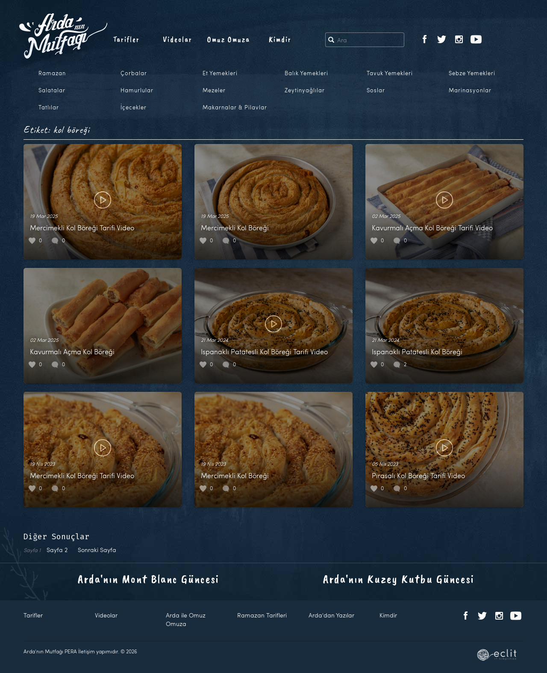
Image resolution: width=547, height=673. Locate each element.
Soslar (376, 90)
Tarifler (126, 39)
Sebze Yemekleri (472, 73)
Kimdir (280, 39)
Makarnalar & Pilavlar (235, 107)
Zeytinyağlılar (305, 90)
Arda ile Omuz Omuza (186, 619)
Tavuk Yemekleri (390, 73)
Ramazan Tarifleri (262, 615)
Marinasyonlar (470, 90)
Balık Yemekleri (306, 73)
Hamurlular (137, 90)
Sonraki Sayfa (97, 550)
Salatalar (51, 90)
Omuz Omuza (228, 39)
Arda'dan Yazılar (331, 615)
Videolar (177, 39)
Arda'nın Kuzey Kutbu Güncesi (398, 578)
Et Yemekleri (220, 73)
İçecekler (134, 107)
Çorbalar (134, 73)
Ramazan (52, 73)
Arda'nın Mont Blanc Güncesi (148, 578)
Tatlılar (48, 107)
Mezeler (214, 90)
